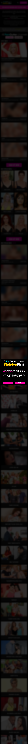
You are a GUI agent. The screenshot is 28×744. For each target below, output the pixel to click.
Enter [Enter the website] (19, 382)
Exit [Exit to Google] (8, 382)
